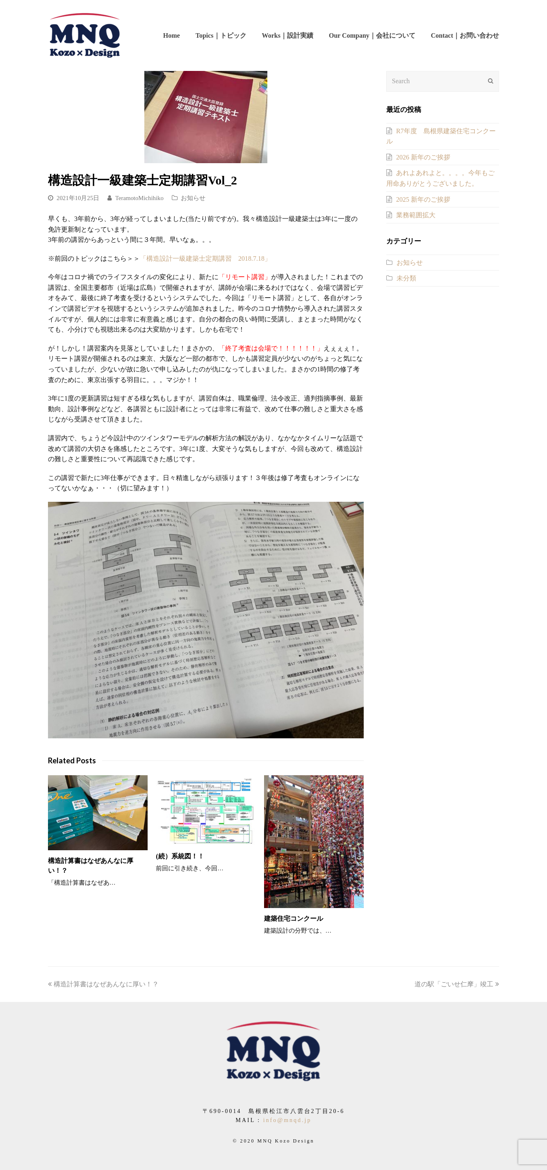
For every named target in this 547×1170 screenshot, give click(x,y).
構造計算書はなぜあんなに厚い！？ (103, 984)
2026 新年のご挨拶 (423, 157)
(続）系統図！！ (180, 856)
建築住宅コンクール (293, 918)
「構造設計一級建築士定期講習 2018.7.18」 (205, 258)
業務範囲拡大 (415, 215)
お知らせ (193, 198)
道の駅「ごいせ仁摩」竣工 (457, 984)
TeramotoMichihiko (139, 198)
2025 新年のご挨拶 (423, 199)
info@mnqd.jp (287, 1120)
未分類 (406, 278)
